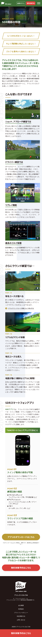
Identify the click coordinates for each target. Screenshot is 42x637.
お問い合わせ (21, 620)
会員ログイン (20, 3)
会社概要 (21, 606)
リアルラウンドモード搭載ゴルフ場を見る (20, 308)
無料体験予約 (30, 3)
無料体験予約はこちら (21, 567)
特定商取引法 (21, 616)
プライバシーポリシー (21, 613)
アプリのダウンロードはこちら (21, 537)
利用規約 (21, 609)
